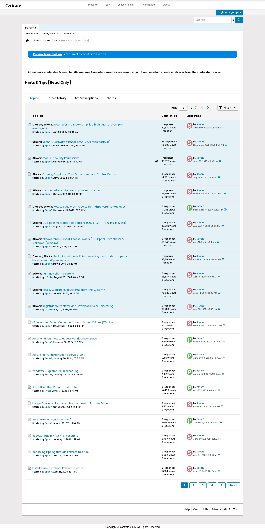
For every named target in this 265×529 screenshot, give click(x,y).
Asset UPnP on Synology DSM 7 (51, 419)
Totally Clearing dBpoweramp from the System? (74, 290)
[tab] (34, 98)
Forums (30, 27)
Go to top (231, 509)
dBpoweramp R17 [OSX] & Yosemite (55, 436)
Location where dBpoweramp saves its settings (73, 190)
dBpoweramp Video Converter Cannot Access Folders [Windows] (74, 322)
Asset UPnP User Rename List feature (56, 387)
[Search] (214, 20)
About (166, 4)
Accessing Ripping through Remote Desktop (60, 452)
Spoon (48, 132)
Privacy (216, 509)
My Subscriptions (86, 98)
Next (233, 485)
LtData (49, 277)
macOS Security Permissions (61, 158)
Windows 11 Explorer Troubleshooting (55, 371)
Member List (68, 33)
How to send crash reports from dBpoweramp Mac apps (90, 206)
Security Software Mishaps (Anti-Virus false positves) (77, 142)
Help (187, 509)
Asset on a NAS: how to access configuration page (64, 338)
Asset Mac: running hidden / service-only (58, 355)
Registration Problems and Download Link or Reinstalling (78, 306)
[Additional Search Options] (233, 20)
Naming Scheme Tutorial (59, 273)
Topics (34, 98)
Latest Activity (56, 98)
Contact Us (200, 509)
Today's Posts (50, 33)
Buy (107, 4)
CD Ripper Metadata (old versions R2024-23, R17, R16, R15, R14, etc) (84, 223)
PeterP (48, 210)
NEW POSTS (32, 33)
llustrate (12, 5)
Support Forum (126, 4)
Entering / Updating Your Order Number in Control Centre (79, 174)
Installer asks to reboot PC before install (57, 468)
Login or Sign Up (229, 12)
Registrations (149, 4)
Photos (111, 98)
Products (93, 4)
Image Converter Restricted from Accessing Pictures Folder (70, 403)
